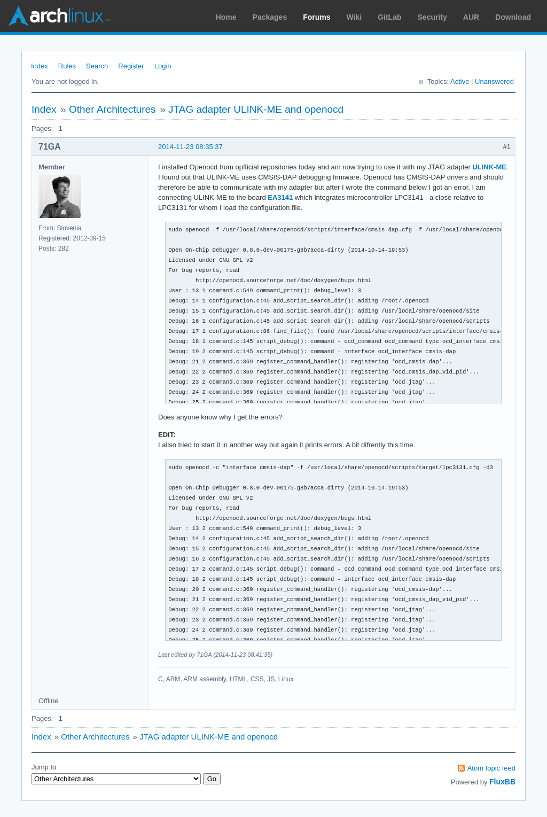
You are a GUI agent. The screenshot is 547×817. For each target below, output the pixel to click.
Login (162, 66)
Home (226, 17)
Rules (67, 66)
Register (131, 66)
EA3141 (280, 197)
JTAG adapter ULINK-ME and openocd (255, 109)
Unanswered (494, 81)
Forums (316, 17)
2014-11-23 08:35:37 (190, 147)
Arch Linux (59, 16)
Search (97, 66)
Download (513, 17)
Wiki (354, 17)
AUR (471, 17)
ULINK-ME (489, 167)
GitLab (389, 17)
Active (459, 81)
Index (39, 66)
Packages (270, 17)
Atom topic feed (491, 768)
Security (432, 17)
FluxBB (502, 781)
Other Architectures (112, 109)
